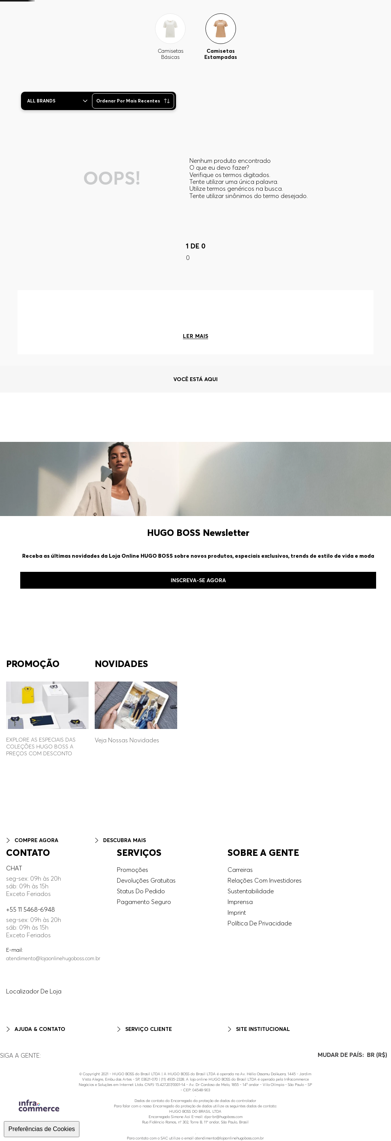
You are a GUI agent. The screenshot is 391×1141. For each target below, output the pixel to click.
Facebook (14, 1054)
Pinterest (12, 1061)
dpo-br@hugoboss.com (223, 1116)
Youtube (11, 1068)
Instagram (13, 1046)
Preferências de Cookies (41, 1129)
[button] (350, 23)
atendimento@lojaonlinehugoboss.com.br (53, 941)
